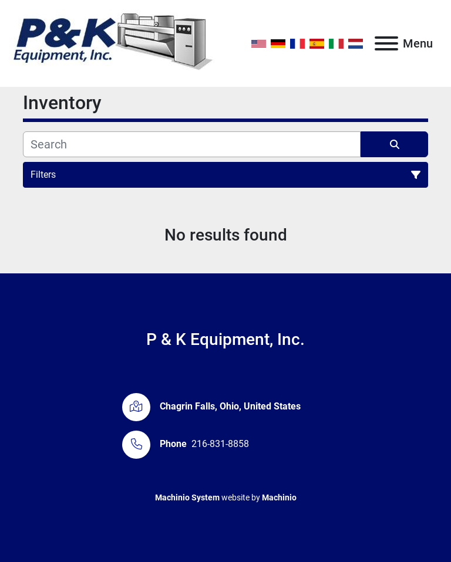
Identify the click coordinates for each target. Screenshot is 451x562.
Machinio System (187, 497)
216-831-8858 (220, 443)
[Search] (192, 144)
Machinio (279, 497)
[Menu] (386, 43)
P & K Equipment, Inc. (225, 339)
